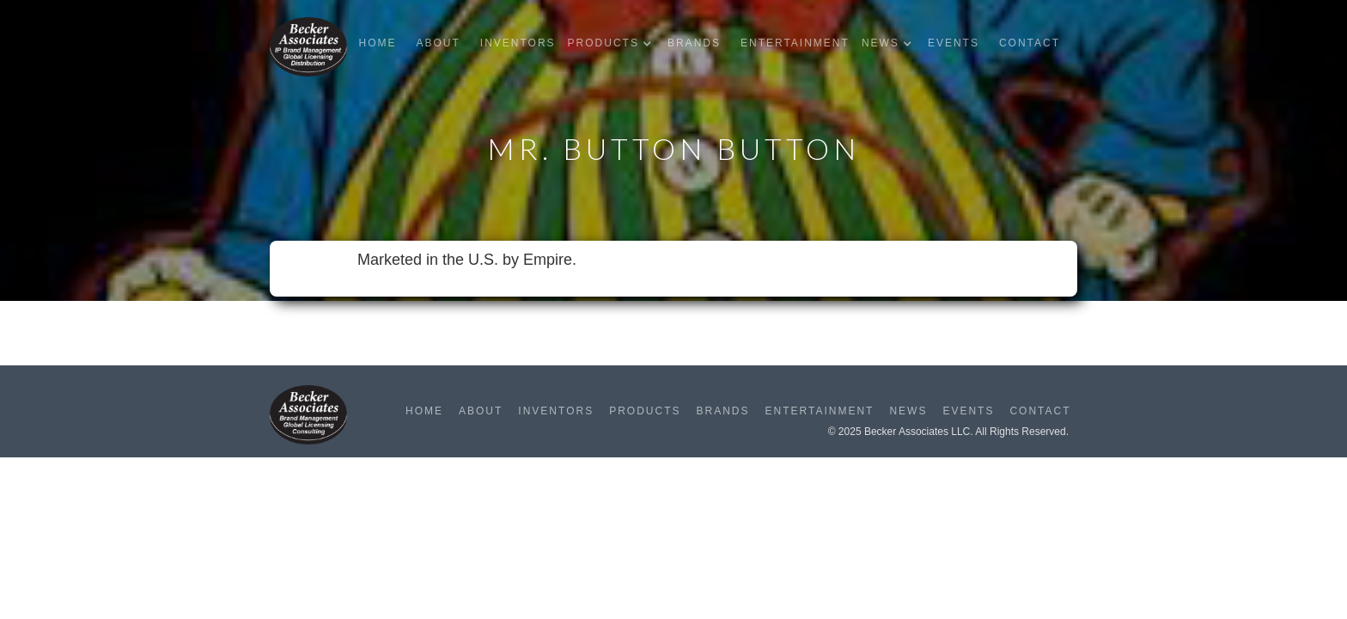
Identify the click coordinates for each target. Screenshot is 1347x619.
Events (953, 43)
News (908, 411)
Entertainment (795, 43)
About (438, 43)
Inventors (518, 43)
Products (644, 411)
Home (377, 43)
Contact (1029, 43)
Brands (694, 43)
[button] (614, 43)
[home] (308, 47)
